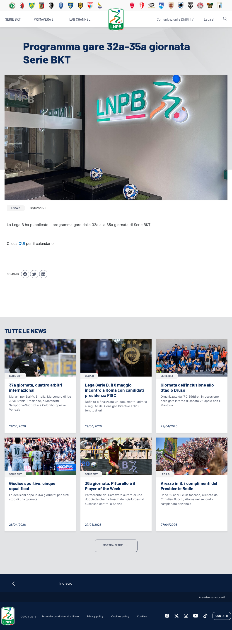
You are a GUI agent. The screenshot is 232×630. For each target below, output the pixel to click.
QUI (22, 243)
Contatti (221, 616)
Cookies (142, 616)
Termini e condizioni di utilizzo (60, 616)
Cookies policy (120, 616)
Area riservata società (212, 597)
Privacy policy (95, 616)
